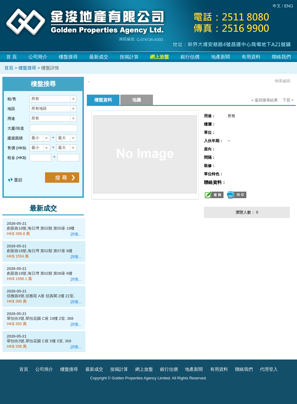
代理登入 (269, 369)
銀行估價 (190, 56)
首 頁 (11, 56)
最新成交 (98, 56)
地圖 (136, 99)
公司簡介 (37, 56)
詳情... (76, 234)
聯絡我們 (281, 56)
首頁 (8, 67)
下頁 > (287, 100)
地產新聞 (220, 56)
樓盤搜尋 (68, 56)
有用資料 (251, 56)
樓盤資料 (103, 99)
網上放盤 (144, 369)
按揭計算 (129, 56)
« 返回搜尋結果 (264, 100)
